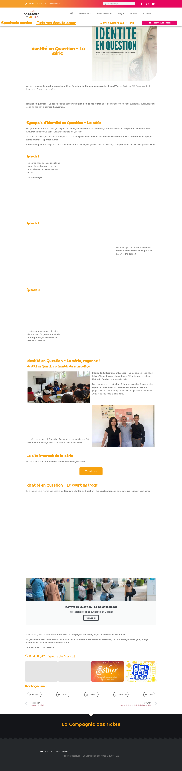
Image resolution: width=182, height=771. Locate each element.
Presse (133, 13)
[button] (34, 694)
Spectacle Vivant (61, 656)
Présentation (85, 13)
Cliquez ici (90, 618)
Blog (121, 13)
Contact (147, 13)
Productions (104, 13)
